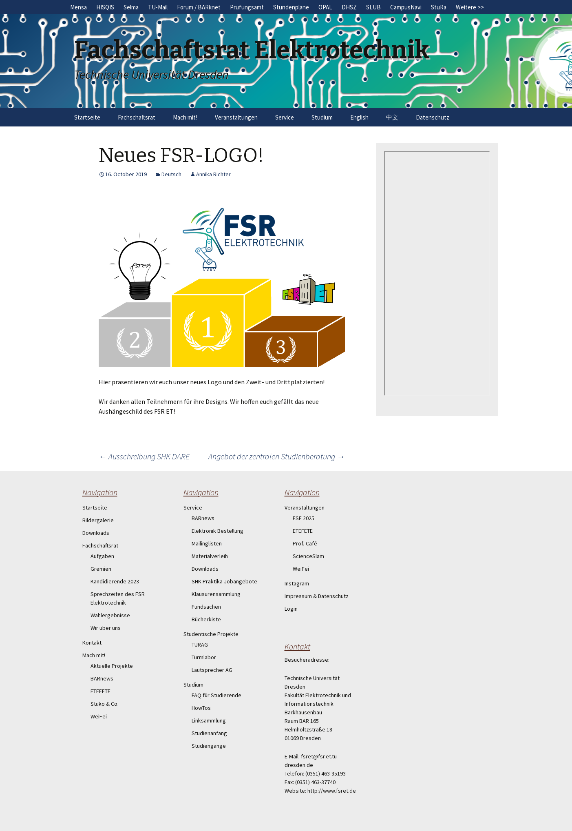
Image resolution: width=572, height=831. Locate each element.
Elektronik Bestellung (217, 530)
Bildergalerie (98, 520)
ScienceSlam (308, 556)
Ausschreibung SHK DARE (144, 456)
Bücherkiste (206, 619)
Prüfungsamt (247, 7)
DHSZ (349, 7)
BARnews (102, 678)
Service (284, 117)
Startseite (87, 117)
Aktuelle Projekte (112, 665)
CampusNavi (406, 7)
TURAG (200, 644)
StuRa (438, 7)
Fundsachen (206, 606)
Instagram (297, 583)
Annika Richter (213, 174)
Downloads (95, 532)
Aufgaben (102, 556)
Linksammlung (209, 720)
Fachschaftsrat (136, 117)
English (359, 117)
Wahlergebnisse (110, 615)
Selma (131, 7)
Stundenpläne (291, 7)
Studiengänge (209, 745)
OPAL (325, 7)
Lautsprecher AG (212, 670)
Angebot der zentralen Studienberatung (276, 456)
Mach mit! (185, 117)
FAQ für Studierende (216, 695)
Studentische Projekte (211, 634)
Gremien (101, 568)
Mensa (78, 7)
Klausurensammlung (216, 594)
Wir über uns (106, 628)
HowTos (201, 707)
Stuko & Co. (105, 703)
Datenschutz (432, 117)
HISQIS (105, 7)
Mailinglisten (207, 543)
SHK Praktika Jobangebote (224, 581)
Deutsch (171, 174)
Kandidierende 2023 (115, 581)
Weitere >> (470, 7)
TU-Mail (158, 7)
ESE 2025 (303, 518)
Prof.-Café (305, 543)
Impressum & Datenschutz (317, 596)
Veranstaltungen (236, 117)
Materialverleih (210, 556)
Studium (322, 117)
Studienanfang (209, 733)
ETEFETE (100, 691)
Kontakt (92, 642)
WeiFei (99, 716)
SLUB (373, 7)
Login (291, 608)
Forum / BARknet (199, 7)
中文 (392, 117)
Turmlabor (204, 657)
